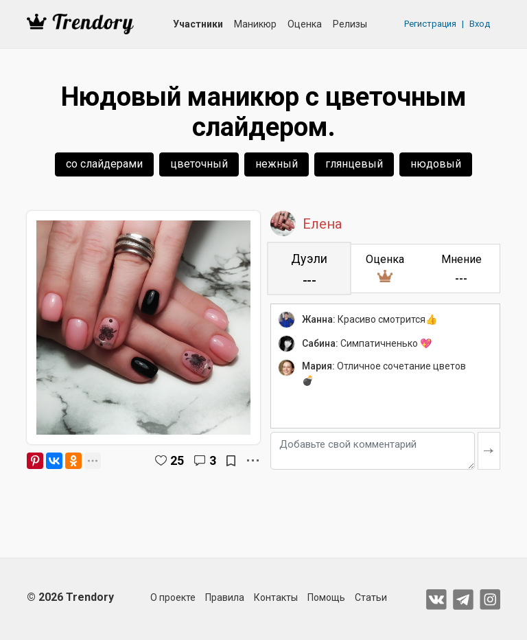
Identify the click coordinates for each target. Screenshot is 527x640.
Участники (198, 24)
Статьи (371, 597)
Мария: (318, 366)
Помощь (326, 597)
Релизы (350, 24)
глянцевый (354, 163)
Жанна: (319, 319)
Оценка (305, 24)
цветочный (199, 163)
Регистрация (430, 24)
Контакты (276, 597)
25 (177, 460)
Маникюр (255, 24)
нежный (276, 163)
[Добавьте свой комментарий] (372, 451)
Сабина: (320, 343)
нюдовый (435, 163)
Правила (224, 597)
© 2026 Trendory (70, 597)
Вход (479, 24)
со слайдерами (104, 163)
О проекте (173, 597)
